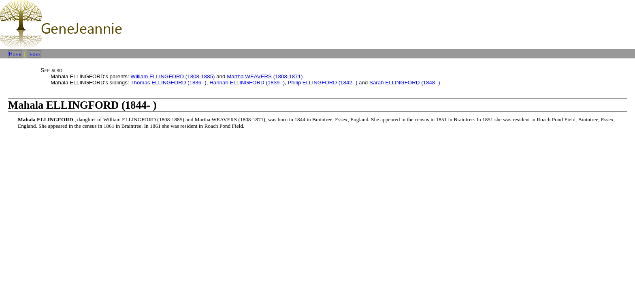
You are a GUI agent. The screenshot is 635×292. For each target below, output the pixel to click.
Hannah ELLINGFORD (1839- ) (247, 82)
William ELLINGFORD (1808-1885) (172, 76)
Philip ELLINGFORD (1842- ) (323, 82)
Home (15, 54)
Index (34, 54)
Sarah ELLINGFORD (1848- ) (404, 82)
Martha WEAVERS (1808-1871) (265, 76)
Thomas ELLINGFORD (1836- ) (168, 82)
